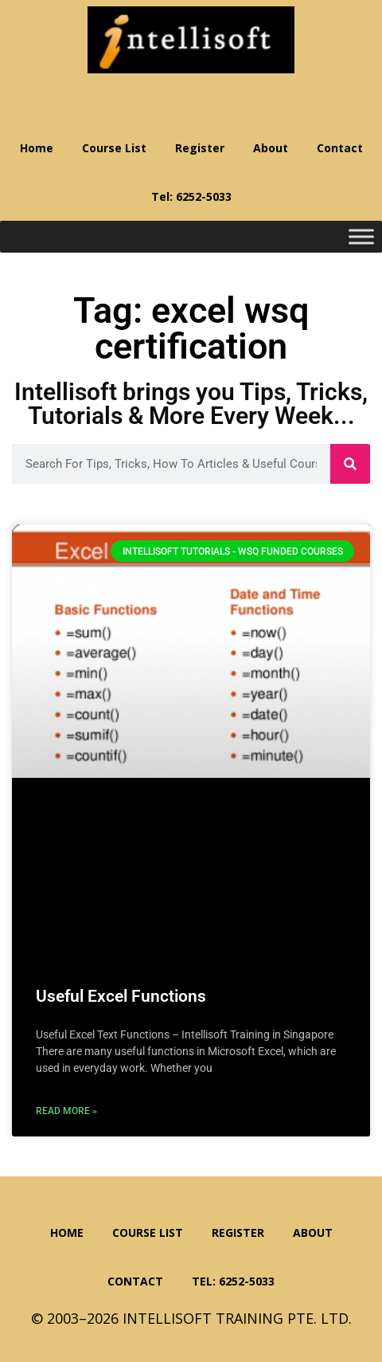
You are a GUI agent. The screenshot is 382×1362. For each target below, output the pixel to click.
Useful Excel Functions (121, 996)
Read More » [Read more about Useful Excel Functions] (66, 1111)
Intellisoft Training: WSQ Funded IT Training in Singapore (191, 40)
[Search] (350, 464)
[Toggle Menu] (361, 237)
